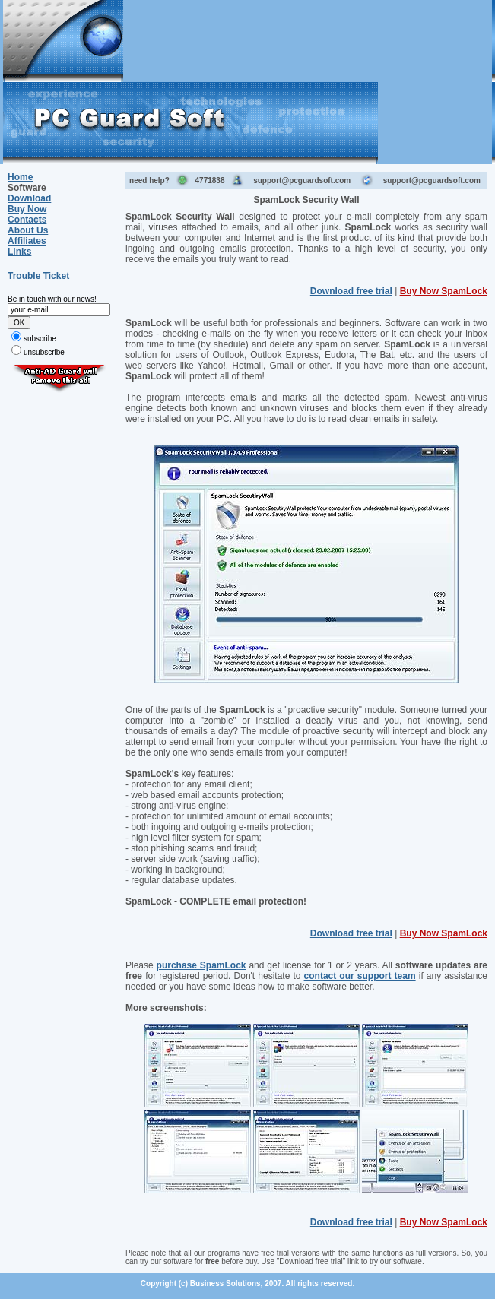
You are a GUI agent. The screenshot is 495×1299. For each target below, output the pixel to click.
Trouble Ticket (38, 276)
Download (29, 198)
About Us (28, 230)
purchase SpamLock (201, 965)
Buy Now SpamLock (443, 291)
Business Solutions (225, 1283)
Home (20, 177)
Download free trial (351, 291)
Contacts (27, 219)
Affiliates (27, 241)
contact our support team (360, 976)
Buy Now (27, 209)
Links (19, 251)
